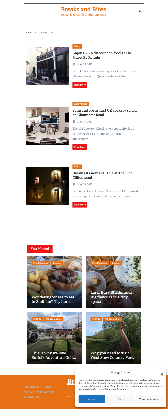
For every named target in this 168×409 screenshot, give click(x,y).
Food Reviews (40, 263)
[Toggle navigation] (28, 11)
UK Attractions (54, 319)
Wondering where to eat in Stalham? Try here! (53, 299)
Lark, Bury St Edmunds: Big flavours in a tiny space (112, 297)
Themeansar (31, 396)
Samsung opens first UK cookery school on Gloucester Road (104, 112)
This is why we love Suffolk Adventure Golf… (54, 355)
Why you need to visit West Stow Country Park (112, 355)
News (77, 46)
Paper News (43, 392)
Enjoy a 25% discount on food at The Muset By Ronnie (102, 55)
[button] (160, 372)
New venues (80, 103)
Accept (92, 399)
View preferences (149, 399)
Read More (80, 84)
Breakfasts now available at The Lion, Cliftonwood (102, 175)
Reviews (57, 263)
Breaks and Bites (83, 9)
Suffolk (37, 319)
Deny (121, 399)
